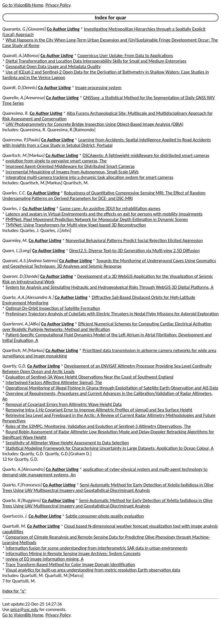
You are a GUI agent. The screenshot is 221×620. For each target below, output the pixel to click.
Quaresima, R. (15, 113)
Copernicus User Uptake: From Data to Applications (125, 55)
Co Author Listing (63, 29)
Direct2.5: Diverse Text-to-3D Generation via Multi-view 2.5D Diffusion (134, 250)
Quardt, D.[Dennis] (19, 87)
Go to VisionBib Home (22, 5)
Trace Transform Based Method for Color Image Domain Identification (70, 564)
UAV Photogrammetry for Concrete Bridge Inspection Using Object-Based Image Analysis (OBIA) (95, 124)
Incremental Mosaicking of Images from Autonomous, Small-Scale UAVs (72, 172)
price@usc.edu (24, 609)
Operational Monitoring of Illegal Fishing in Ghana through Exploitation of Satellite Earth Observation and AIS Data (112, 388)
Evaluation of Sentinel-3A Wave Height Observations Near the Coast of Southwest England (90, 377)
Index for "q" (14, 591)
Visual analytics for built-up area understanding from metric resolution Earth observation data (93, 570)
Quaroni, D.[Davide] (20, 276)
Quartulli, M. (14, 526)
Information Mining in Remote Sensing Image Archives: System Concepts (73, 553)
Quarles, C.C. (14, 193)
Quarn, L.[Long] (16, 250)
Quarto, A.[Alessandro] (23, 469)
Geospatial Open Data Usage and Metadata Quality (53, 66)
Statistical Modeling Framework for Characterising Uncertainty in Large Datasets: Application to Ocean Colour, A (110, 448)
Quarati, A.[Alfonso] (20, 55)
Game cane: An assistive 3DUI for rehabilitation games (110, 208)
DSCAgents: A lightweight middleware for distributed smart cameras (146, 155)
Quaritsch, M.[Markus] (23, 155)
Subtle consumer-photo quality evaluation (105, 516)
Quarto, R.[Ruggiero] (21, 500)
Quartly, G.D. (14, 366)
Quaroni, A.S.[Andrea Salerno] (30, 260)
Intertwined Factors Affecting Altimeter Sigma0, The (54, 382)
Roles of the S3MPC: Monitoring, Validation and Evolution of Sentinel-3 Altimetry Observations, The (98, 426)
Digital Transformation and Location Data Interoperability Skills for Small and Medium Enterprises (96, 61)
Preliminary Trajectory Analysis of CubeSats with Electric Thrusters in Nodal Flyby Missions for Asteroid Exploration (112, 313)
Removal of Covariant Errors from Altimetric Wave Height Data (64, 404)
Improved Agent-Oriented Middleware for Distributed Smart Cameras (70, 166)
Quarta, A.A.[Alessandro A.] (28, 297)
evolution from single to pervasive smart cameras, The (56, 161)
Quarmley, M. (15, 240)
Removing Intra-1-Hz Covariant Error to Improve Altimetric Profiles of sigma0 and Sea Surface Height (99, 410)
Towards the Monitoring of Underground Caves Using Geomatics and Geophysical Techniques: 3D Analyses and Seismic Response (109, 263)
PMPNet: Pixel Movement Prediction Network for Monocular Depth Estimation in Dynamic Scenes (97, 219)
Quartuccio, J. (15, 516)
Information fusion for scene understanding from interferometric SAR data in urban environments (96, 548)
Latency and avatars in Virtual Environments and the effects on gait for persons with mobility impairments (104, 214)
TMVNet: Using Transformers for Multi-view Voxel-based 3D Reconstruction (76, 225)
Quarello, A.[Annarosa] (23, 97)
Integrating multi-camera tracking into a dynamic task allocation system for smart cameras (89, 177)
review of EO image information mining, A (45, 559)
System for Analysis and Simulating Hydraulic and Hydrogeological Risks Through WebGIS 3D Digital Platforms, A (110, 287)
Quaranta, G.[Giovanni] (24, 29)
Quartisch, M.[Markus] (23, 350)
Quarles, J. (12, 208)
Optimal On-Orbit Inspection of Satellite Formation (53, 308)
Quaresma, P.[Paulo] (21, 140)
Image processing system (98, 87)
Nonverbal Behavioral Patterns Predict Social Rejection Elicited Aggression (134, 240)
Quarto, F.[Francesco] (22, 485)
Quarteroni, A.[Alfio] (21, 324)
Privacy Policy (57, 5)
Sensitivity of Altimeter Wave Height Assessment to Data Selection (67, 442)
